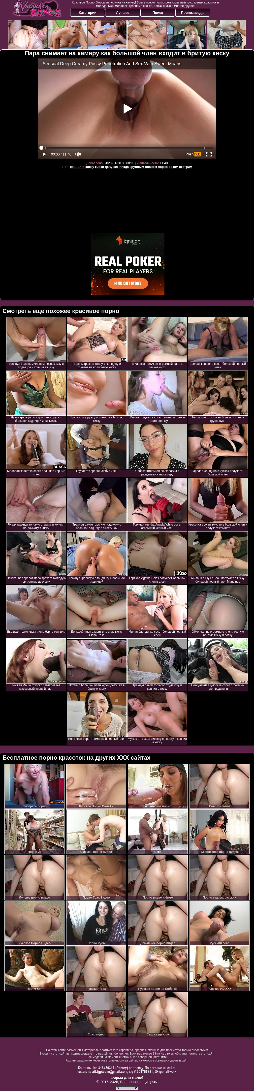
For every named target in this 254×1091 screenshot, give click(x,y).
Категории (87, 13)
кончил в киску (82, 167)
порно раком (168, 167)
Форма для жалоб (126, 1077)
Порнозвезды (193, 13)
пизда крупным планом (138, 167)
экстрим (185, 167)
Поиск (158, 13)
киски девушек (107, 167)
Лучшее (122, 13)
